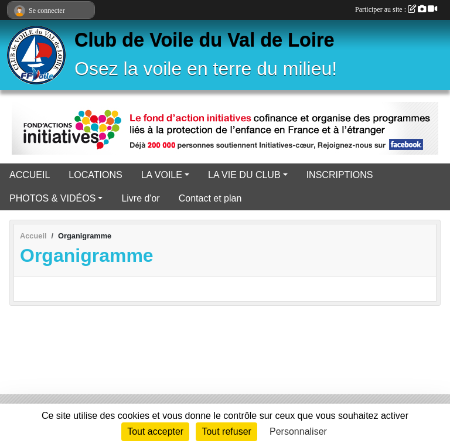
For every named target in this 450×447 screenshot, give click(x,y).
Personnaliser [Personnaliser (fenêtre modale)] (298, 431)
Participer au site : (396, 9)
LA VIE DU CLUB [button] (244, 175)
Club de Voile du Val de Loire (204, 39)
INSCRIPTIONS (339, 175)
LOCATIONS (95, 175)
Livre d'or (140, 198)
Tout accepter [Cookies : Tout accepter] (155, 431)
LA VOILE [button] (161, 175)
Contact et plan (210, 198)
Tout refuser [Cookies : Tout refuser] (226, 431)
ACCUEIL (29, 175)
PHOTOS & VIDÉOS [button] (52, 198)
